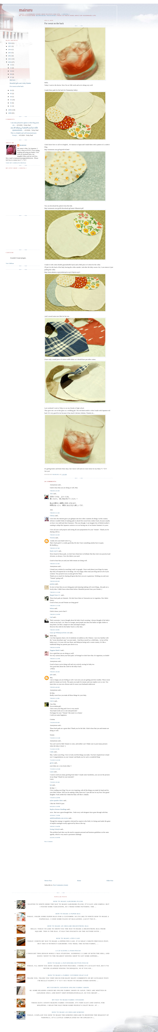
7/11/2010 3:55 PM (54, 749)
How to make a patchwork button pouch (68, 963)
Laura (51, 772)
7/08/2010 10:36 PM (55, 647)
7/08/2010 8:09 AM (54, 581)
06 (11, 90)
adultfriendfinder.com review (59, 818)
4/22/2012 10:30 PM (55, 837)
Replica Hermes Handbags (58, 809)
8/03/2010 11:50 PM (55, 806)
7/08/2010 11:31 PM (55, 658)
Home (79, 880)
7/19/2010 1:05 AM (54, 782)
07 (11, 77)
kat (51, 785)
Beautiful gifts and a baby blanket (20, 83)
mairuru (25, 10)
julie (51, 674)
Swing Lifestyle (55, 829)
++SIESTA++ (65, 14)
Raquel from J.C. (55, 595)
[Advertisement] (64, 861)
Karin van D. (54, 551)
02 (11, 103)
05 (11, 93)
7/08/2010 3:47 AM (54, 548)
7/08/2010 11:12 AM (55, 592)
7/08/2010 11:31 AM (55, 605)
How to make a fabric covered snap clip (68, 975)
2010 (10, 62)
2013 (10, 53)
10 (11, 71)
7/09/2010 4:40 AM (54, 687)
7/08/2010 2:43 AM (54, 490)
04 (11, 96)
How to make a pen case (68, 938)
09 (11, 74)
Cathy (52, 752)
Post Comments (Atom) (60, 885)
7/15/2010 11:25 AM (55, 769)
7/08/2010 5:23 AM (54, 563)
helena (52, 608)
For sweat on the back (16, 86)
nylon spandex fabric (56, 800)
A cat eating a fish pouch (68, 951)
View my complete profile (16, 163)
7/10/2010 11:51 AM (55, 738)
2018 (10, 43)
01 (11, 106)
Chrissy (52, 515)
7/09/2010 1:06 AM (54, 671)
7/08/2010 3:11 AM (54, 513)
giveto (52, 763)
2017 (10, 46)
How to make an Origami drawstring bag (68, 926)
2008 (10, 113)
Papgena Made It (55, 650)
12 (11, 65)
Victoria (52, 538)
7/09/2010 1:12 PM (54, 698)
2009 (10, 110)
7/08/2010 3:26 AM (54, 535)
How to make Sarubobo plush (68, 901)
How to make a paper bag (68, 914)
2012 (10, 56)
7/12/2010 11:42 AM (55, 760)
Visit (10, 263)
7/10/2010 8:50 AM (54, 722)
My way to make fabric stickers (68, 1000)
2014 (10, 49)
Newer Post (48, 880)
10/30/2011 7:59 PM (55, 815)
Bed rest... (13, 80)
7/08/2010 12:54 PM (55, 614)
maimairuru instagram (46, 15)
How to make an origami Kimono (68, 1012)
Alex (51, 493)
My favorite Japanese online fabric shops (68, 987)
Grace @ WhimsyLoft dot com (59, 633)
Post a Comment (48, 841)
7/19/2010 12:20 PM (55, 797)
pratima (52, 584)
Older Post (109, 880)
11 (11, 68)
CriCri (52, 701)
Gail (51, 617)
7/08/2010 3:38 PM (54, 630)
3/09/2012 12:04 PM (55, 826)
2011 (10, 59)
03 (11, 100)
